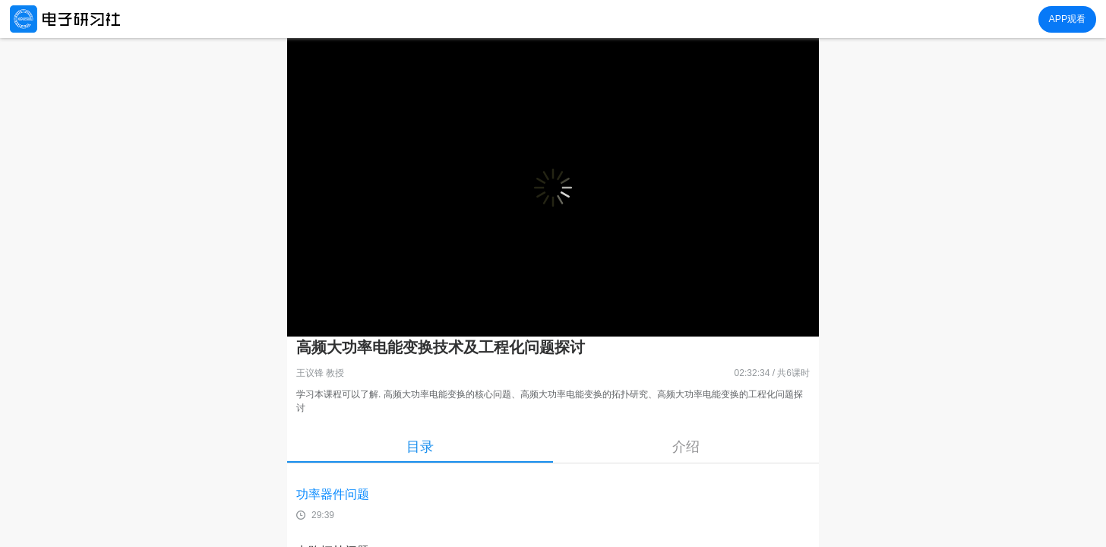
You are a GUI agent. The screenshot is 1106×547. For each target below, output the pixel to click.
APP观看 (1066, 19)
